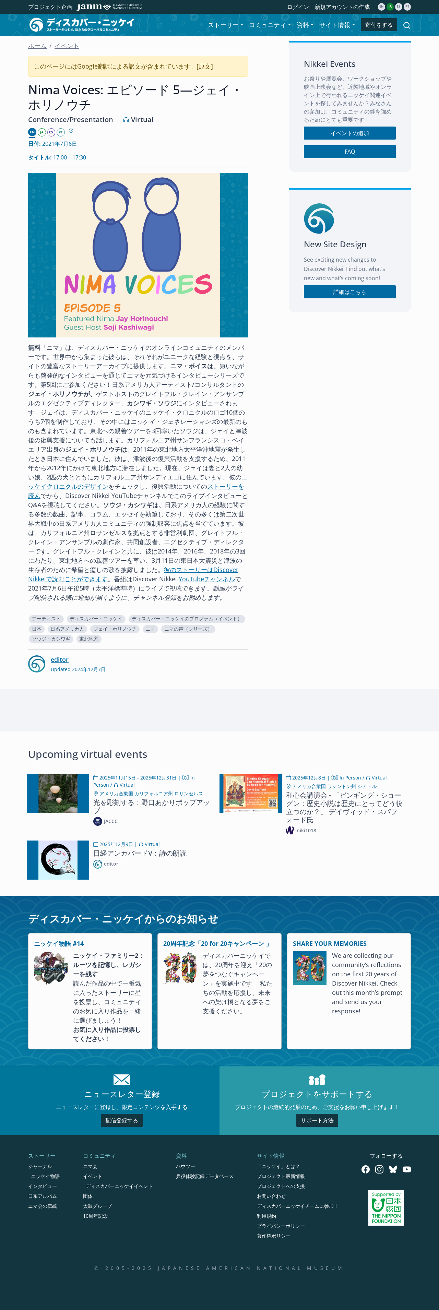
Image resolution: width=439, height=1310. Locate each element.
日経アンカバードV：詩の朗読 (140, 853)
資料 (181, 1155)
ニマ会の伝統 (42, 1206)
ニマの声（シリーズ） (188, 629)
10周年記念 (95, 1216)
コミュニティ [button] (267, 25)
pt (407, 6)
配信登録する (121, 1120)
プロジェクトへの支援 (281, 1186)
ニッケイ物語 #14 (59, 943)
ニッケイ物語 (45, 1176)
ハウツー (185, 1166)
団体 (88, 1196)
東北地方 (88, 639)
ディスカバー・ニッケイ (96, 619)
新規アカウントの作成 (342, 7)
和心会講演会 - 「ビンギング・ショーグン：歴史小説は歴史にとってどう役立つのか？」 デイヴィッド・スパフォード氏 (344, 807)
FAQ (350, 151)
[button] (46, 619)
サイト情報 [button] (334, 25)
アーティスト (46, 619)
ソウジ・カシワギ (51, 639)
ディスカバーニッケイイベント (119, 1186)
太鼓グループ (97, 1206)
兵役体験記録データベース (205, 1176)
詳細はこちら (349, 292)
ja (390, 6)
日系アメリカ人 (67, 629)
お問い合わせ (271, 1196)
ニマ (150, 629)
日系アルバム (42, 1196)
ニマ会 (90, 1166)
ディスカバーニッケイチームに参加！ (298, 1206)
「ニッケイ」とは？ (278, 1166)
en (381, 6)
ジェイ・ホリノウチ (115, 629)
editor (60, 659)
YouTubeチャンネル (207, 579)
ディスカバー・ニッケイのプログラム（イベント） (187, 619)
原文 (205, 66)
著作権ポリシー (273, 1235)
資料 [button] (303, 25)
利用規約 (266, 1216)
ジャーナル (40, 1166)
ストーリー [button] (223, 25)
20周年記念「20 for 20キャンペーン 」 (217, 943)
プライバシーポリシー (281, 1226)
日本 (36, 629)
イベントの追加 (350, 133)
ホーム (37, 45)
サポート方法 (317, 1120)
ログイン (298, 7)
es (398, 6)
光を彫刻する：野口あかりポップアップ (151, 806)
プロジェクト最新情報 (281, 1176)
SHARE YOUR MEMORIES (330, 943)
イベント (67, 45)
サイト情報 (270, 1155)
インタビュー (42, 1186)
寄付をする (379, 24)
